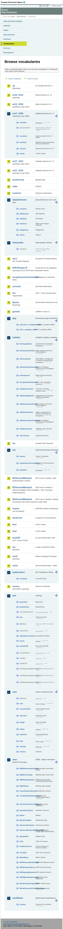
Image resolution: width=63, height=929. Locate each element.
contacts (23, 209)
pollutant (23, 470)
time (21, 741)
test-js (22, 641)
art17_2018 (17, 170)
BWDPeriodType (26, 775)
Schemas (7, 39)
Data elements (9, 35)
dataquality (17, 242)
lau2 (14, 531)
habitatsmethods (26, 412)
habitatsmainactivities (27, 404)
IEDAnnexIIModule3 (22, 487)
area (21, 704)
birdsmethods (25, 359)
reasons (23, 149)
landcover (17, 518)
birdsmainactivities (27, 351)
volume (22, 752)
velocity (23, 746)
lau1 (14, 524)
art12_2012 (17, 95)
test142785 (24, 646)
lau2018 (16, 538)
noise (15, 565)
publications (18, 572)
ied (13, 450)
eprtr (14, 259)
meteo (22, 729)
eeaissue (23, 224)
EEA (14, 2)
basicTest (23, 602)
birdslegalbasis (26, 344)
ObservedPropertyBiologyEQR (27, 830)
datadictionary (19, 200)
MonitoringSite (25, 820)
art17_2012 (17, 161)
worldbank (17, 898)
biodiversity (18, 180)
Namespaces (8, 53)
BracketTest (24, 607)
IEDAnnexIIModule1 (22, 478)
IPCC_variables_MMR (27, 330)
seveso (15, 586)
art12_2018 (17, 104)
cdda (14, 186)
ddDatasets (24, 214)
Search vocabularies (14, 78)
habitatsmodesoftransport (27, 420)
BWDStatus (24, 786)
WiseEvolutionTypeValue (27, 883)
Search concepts (32, 78)
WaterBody (24, 857)
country (23, 904)
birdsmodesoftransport (27, 367)
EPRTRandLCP (19, 268)
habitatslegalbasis (27, 396)
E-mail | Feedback (10, 922)
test (14, 595)
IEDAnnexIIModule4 (22, 499)
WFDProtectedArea (27, 867)
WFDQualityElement (27, 872)
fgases (15, 302)
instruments (24, 436)
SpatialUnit (24, 836)
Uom (21, 841)
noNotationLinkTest (27, 636)
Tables (5, 30)
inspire (15, 508)
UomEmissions (26, 846)
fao (14, 293)
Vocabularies (8, 44)
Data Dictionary (21, 16)
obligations (24, 230)
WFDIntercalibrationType (27, 862)
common (16, 193)
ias (13, 443)
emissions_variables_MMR (27, 325)
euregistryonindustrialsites (23, 277)
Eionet (13, 16)
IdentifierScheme (26, 810)
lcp (13, 547)
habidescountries (26, 389)
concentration (25, 709)
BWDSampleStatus (27, 780)
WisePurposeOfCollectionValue (27, 888)
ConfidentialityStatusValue (27, 796)
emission (23, 716)
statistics (23, 734)
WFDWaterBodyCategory (27, 877)
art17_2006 (17, 113)
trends (22, 154)
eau (21, 617)
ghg (14, 318)
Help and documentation (12, 21)
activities (23, 122)
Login (43, 6)
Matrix (22, 815)
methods (23, 142)
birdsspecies (25, 375)
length (22, 722)
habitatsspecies (26, 429)
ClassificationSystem (27, 791)
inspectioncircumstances (27, 463)
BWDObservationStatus (27, 769)
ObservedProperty (27, 825)
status (22, 235)
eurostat (16, 286)
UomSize (23, 853)
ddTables (23, 219)
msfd (14, 556)
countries (23, 136)
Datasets (6, 26)
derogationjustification (27, 382)
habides (16, 337)
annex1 (22, 456)
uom (14, 692)
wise (14, 759)
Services (6, 48)
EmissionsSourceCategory (27, 804)
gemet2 (16, 311)
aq (13, 86)
